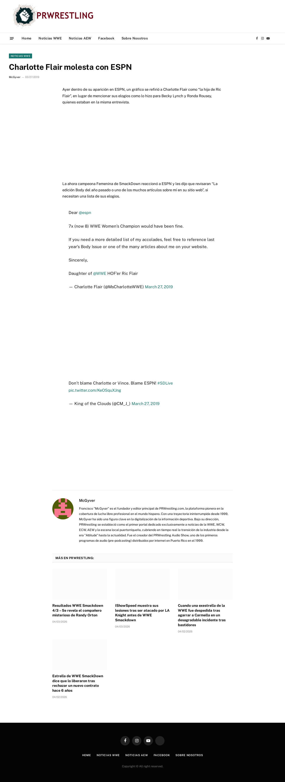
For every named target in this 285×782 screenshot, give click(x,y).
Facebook (106, 38)
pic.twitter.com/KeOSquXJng (96, 389)
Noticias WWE (50, 38)
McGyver (14, 77)
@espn (85, 212)
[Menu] (12, 38)
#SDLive (165, 383)
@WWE (100, 273)
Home (26, 38)
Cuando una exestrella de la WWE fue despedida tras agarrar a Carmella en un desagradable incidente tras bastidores (202, 615)
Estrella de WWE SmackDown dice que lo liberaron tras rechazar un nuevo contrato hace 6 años (77, 683)
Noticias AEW (80, 38)
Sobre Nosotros (135, 38)
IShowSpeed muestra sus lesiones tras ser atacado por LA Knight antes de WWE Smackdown (142, 612)
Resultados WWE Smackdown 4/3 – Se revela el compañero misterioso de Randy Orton (77, 610)
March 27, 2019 (159, 286)
